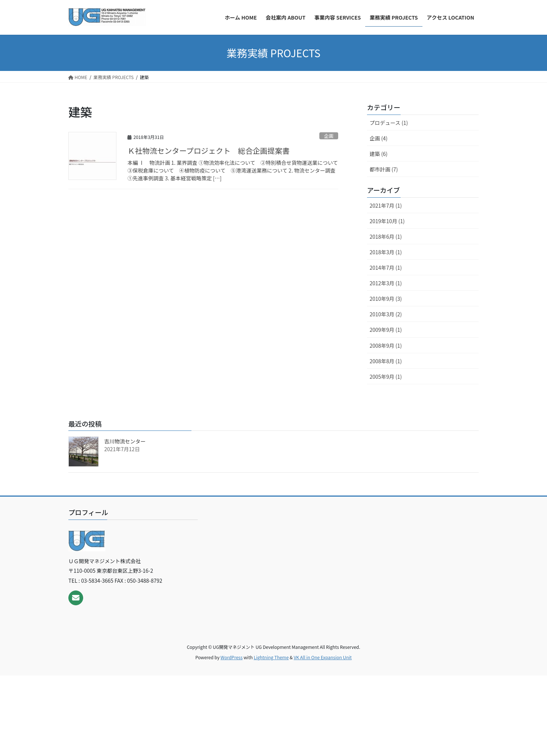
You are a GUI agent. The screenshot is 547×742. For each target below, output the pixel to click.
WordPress (232, 657)
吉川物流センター (125, 441)
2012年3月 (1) (386, 283)
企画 (329, 135)
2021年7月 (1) (386, 205)
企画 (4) (378, 138)
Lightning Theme (271, 657)
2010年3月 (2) (386, 314)
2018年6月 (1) (386, 236)
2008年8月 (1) (386, 361)
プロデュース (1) (389, 122)
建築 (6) (378, 153)
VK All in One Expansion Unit (323, 657)
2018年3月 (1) (386, 252)
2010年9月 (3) (386, 298)
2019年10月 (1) (387, 221)
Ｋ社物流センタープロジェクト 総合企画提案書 (209, 150)
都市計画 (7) (384, 169)
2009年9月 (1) (386, 329)
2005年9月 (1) (386, 376)
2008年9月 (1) (386, 345)
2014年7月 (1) (386, 267)
